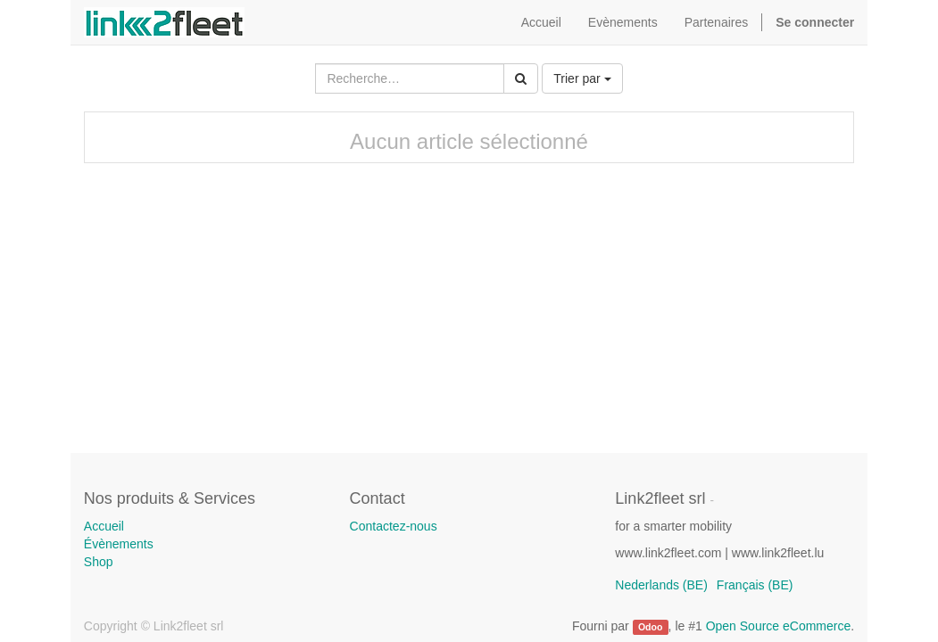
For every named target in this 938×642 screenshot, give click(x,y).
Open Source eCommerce (778, 626)
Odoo (650, 626)
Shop (98, 562)
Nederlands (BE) (661, 585)
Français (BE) (755, 585)
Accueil (104, 526)
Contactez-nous (393, 526)
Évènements (119, 544)
